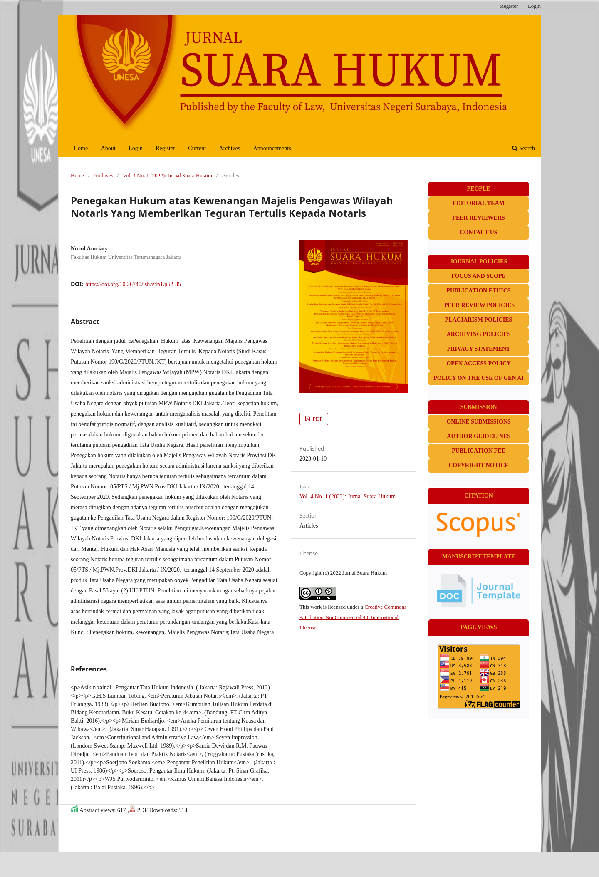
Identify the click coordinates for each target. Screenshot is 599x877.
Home (81, 148)
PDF (316, 419)
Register (165, 148)
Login (135, 148)
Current (197, 148)
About (108, 148)
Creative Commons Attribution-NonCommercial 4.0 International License (353, 617)
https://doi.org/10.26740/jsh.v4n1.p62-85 (133, 284)
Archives (229, 148)
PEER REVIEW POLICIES (479, 305)
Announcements (272, 148)
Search (523, 148)
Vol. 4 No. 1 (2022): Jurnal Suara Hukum (167, 175)
